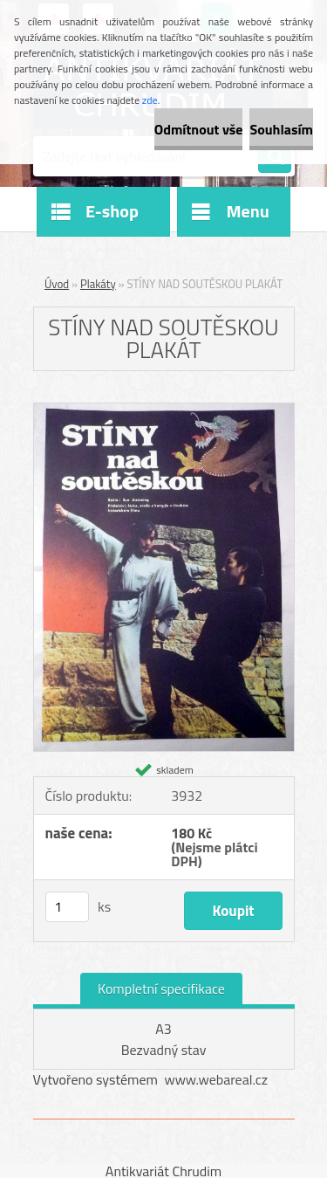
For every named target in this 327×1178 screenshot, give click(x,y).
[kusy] (67, 907)
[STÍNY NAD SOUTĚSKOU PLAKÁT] (164, 410)
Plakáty (98, 284)
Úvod (56, 284)
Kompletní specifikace (161, 988)
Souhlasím (281, 129)
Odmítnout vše (198, 129)
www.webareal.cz (216, 1079)
